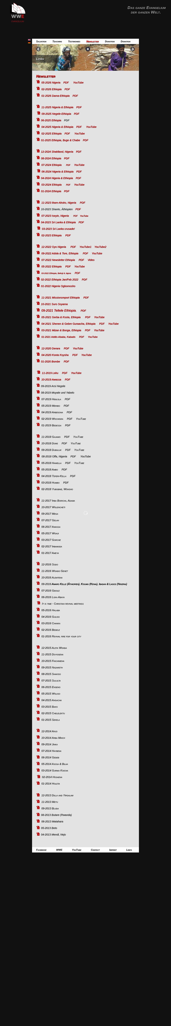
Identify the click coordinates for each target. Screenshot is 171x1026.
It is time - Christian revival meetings (62, 603)
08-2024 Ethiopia (51, 158)
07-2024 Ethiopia (51, 164)
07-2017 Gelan (50, 520)
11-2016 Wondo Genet (54, 570)
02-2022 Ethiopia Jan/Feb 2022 (59, 279)
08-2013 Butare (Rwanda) (56, 814)
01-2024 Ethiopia (51, 191)
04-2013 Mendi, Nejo (53, 834)
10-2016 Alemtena (51, 577)
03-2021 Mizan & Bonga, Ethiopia (61, 330)
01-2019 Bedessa (51, 425)
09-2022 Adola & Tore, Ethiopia (59, 253)
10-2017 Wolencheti (53, 507)
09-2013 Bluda (50, 808)
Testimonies (74, 41)
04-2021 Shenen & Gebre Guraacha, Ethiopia (68, 323)
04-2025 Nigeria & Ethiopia (57, 126)
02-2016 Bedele (50, 629)
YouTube (78, 82)
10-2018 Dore (49, 443)
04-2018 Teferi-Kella (53, 475)
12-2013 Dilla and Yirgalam (57, 795)
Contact (95, 849)
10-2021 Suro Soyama (54, 304)
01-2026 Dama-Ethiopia (55, 95)
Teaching (57, 41)
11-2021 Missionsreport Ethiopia (60, 297)
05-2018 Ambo (49, 469)
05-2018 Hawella (51, 462)
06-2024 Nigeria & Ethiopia (57, 171)
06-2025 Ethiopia (51, 120)
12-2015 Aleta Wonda (54, 647)
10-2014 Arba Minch (53, 737)
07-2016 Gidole (50, 590)
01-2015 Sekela (50, 719)
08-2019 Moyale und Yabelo (57, 392)
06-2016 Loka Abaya (52, 597)
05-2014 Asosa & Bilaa (54, 763)
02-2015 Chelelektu (53, 713)
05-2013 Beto (49, 827)
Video (91, 259)
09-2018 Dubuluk (51, 449)
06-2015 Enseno (50, 687)
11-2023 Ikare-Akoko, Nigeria (58, 202)
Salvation (41, 41)
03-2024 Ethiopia (51, 184)
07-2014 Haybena (51, 750)
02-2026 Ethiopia (51, 89)
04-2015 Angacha (51, 700)
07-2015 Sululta (51, 680)
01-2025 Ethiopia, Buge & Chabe (60, 140)
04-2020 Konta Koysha (55, 354)
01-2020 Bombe (50, 361)
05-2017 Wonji (50, 533)
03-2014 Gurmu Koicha (54, 770)
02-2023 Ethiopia (51, 235)
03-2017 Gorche (51, 539)
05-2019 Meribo (50, 405)
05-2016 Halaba (50, 610)
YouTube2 (100, 246)
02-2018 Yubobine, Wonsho (57, 489)
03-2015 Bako (49, 706)
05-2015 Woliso (50, 693)
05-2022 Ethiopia (51, 266)
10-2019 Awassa (51, 379)
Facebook (41, 849)
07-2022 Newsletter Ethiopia (58, 259)
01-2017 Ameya (50, 552)
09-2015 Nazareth (52, 667)
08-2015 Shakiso (51, 673)
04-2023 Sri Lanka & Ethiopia (58, 222)
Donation (109, 41)
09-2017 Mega (49, 513)
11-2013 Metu (49, 801)
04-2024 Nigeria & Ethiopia (57, 178)
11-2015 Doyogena (52, 654)
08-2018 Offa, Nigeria (54, 456)
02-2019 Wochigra (52, 418)
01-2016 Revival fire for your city (61, 636)
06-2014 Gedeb (50, 757)
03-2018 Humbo (50, 482)
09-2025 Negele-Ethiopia (56, 113)
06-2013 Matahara (52, 821)
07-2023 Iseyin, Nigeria (55, 215)
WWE (59, 849)
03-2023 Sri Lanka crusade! (58, 228)
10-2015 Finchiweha (52, 660)
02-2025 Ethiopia (51, 133)
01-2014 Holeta (50, 783)
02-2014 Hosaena (52, 776)
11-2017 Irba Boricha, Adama (58, 500)
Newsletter (92, 41)
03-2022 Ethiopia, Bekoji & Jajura (56, 273)
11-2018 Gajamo (50, 436)
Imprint (113, 849)
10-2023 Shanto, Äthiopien (57, 209)
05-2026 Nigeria (50, 82)
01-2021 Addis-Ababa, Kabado (58, 336)
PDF (66, 82)
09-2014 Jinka (49, 744)
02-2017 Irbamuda (51, 546)
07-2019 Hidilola (51, 399)
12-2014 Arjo (49, 731)
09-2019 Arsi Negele (53, 386)
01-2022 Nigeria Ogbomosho (58, 286)
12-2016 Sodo (49, 564)
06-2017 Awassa (50, 526)
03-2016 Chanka (50, 623)
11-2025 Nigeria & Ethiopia (57, 107)
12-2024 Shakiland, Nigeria (57, 151)
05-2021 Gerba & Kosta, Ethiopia (61, 317)
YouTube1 (86, 246)
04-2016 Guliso (50, 616)
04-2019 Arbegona (52, 412)
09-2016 (84, 583)
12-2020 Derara (50, 348)
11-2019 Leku (50, 372)
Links (40, 59)
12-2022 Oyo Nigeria (53, 246)
